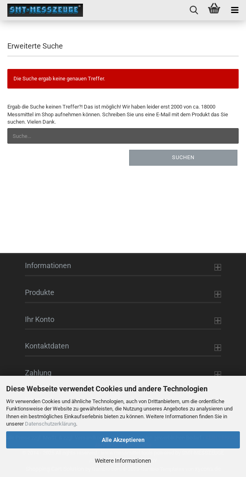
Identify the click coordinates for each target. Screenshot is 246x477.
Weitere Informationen (123, 460)
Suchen (183, 157)
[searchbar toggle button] (193, 10)
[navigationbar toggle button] (234, 10)
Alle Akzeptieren (123, 440)
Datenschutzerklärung (50, 424)
